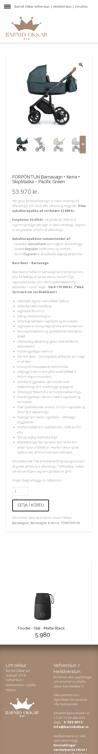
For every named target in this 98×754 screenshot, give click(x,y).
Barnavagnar (20, 523)
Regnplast (31, 249)
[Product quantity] (20, 491)
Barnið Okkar (24, 6)
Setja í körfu (30, 505)
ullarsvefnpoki (37, 244)
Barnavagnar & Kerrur (45, 523)
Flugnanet (30, 254)
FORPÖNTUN (70, 523)
